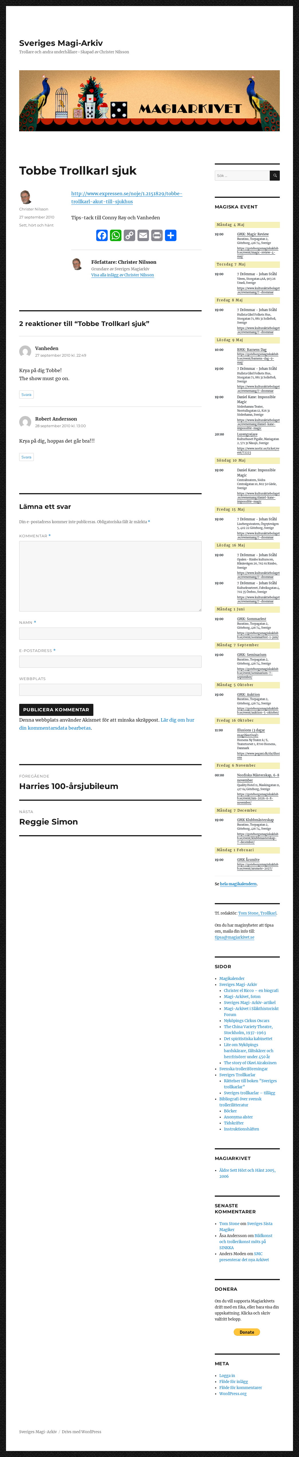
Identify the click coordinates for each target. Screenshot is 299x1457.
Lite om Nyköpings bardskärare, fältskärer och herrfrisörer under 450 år (249, 1050)
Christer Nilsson (33, 209)
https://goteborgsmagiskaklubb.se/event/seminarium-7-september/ (257, 673)
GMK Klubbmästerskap (255, 820)
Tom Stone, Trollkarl (257, 913)
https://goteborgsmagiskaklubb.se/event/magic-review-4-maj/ (257, 252)
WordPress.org (233, 1393)
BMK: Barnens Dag (252, 350)
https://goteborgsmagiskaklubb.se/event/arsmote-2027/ (257, 866)
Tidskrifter (234, 1123)
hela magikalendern (238, 884)
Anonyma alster (238, 1117)
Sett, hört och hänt (36, 225)
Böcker (230, 1111)
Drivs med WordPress (81, 1431)
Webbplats (32, 678)
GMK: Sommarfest (251, 619)
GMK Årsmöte (248, 860)
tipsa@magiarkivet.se (234, 937)
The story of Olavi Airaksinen (250, 1062)
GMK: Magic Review (253, 234)
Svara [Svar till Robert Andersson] (26, 457)
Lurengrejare (247, 434)
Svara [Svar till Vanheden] (26, 394)
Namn (27, 622)
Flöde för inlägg (233, 1381)
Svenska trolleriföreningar (243, 1069)
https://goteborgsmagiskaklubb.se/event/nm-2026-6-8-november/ (257, 798)
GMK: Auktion (248, 695)
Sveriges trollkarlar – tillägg (249, 1093)
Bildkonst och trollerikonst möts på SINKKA (245, 1241)
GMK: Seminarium (251, 655)
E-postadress (37, 650)
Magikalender (232, 978)
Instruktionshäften (241, 1129)
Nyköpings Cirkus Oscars (247, 1020)
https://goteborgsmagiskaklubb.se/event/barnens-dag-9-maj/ (257, 358)
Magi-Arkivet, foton (242, 996)
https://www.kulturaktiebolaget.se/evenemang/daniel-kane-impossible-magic (258, 424)
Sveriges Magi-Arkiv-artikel (250, 1002)
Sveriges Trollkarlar (237, 1075)
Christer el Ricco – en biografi (251, 990)
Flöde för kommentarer (240, 1387)
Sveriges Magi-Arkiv (61, 43)
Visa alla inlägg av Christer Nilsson (122, 275)
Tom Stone (229, 1223)
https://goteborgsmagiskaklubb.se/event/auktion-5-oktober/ (258, 710)
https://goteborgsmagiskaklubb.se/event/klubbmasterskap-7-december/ (257, 838)
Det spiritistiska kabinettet (248, 1038)
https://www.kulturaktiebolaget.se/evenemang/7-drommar (258, 575)
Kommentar (35, 536)
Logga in (227, 1375)
